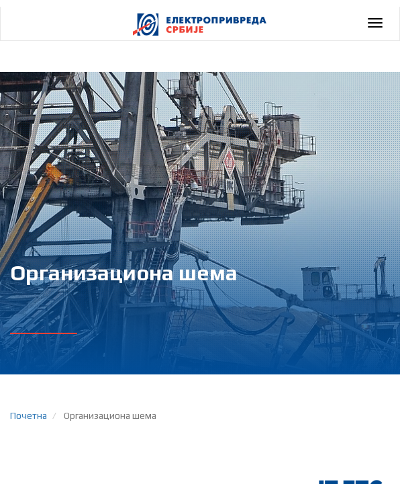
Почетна (28, 415)
